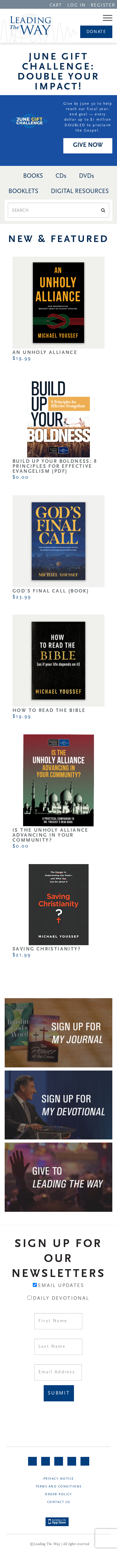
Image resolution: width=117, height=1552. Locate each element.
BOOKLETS (23, 191)
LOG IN (76, 5)
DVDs (86, 176)
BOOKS (33, 176)
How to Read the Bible (48, 710)
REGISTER (103, 5)
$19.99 (21, 358)
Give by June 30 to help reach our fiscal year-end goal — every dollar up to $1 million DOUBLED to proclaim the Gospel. (87, 117)
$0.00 (20, 477)
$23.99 (21, 597)
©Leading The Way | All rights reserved (59, 1544)
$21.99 (21, 955)
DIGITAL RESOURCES (80, 191)
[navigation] (56, 5)
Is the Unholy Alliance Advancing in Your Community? (50, 835)
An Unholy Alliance (44, 352)
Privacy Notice (58, 1479)
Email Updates (61, 1285)
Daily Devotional (61, 1298)
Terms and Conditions (59, 1486)
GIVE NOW (88, 145)
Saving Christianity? (46, 949)
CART (56, 5)
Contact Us (58, 1502)
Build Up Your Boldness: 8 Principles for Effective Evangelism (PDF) (54, 466)
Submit (59, 1393)
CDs (61, 176)
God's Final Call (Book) (50, 591)
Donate (96, 32)
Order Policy (58, 1494)
